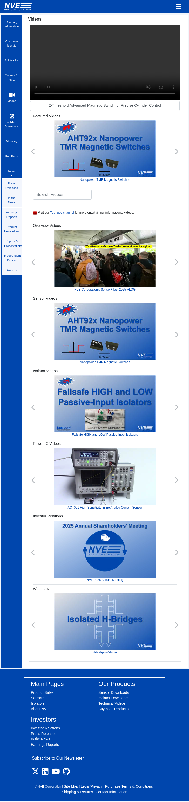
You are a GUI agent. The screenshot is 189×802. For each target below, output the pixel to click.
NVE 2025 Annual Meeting (105, 551)
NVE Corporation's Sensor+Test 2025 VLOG (105, 260)
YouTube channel (62, 212)
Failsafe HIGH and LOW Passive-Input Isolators (105, 406)
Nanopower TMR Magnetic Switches (105, 151)
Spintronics (12, 60)
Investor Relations (45, 728)
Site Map (71, 786)
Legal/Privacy (92, 786)
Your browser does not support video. (105, 62)
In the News (12, 200)
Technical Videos (112, 703)
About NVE (40, 709)
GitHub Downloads (11, 121)
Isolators (38, 703)
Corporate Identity (11, 43)
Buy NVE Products (113, 709)
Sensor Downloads (113, 692)
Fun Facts (11, 156)
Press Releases (11, 185)
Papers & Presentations (13, 243)
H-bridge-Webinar (105, 623)
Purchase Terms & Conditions (129, 786)
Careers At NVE (11, 77)
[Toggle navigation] (178, 7)
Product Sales (42, 692)
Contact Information (111, 792)
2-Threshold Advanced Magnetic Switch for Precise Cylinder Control (105, 105)
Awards (12, 270)
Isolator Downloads (113, 698)
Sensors (37, 698)
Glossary (11, 141)
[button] (33, 151)
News (11, 171)
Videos (11, 97)
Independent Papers (12, 258)
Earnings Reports (11, 214)
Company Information (12, 24)
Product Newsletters (12, 229)
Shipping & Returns (77, 792)
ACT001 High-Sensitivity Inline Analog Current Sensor (105, 478)
